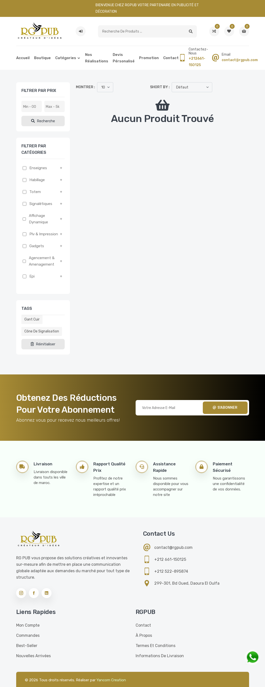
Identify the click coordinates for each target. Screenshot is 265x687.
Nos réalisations (96, 57)
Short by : (160, 87)
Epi (32, 276)
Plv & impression (43, 234)
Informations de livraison (160, 655)
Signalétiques (40, 204)
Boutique (42, 58)
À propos (144, 635)
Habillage (37, 180)
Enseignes (38, 168)
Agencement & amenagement (41, 261)
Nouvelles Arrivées (33, 655)
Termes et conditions (155, 645)
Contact (171, 58)
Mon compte (28, 625)
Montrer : (85, 87)
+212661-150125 (197, 61)
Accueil (23, 58)
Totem (35, 192)
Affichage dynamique (38, 218)
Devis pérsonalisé (124, 57)
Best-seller (26, 645)
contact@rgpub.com (240, 60)
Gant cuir (32, 319)
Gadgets (36, 246)
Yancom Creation (111, 680)
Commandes (28, 635)
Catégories (65, 58)
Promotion (149, 58)
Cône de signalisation (41, 331)
